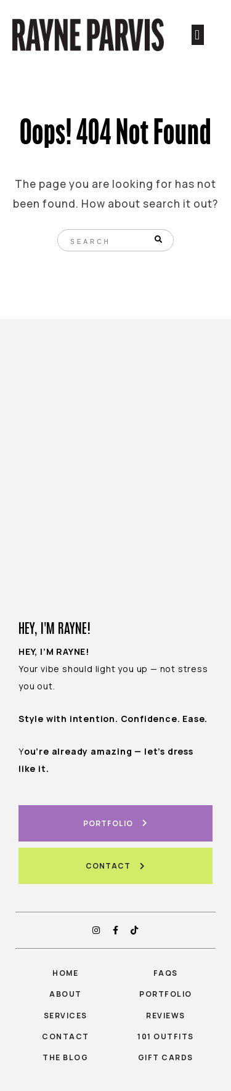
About (65, 994)
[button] (198, 35)
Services (65, 1015)
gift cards (165, 1057)
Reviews (165, 1015)
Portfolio (165, 994)
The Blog (65, 1057)
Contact (65, 1036)
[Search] (159, 240)
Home (65, 973)
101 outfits (165, 1036)
